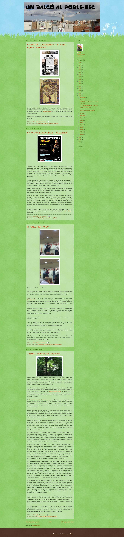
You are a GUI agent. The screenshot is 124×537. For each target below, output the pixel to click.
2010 (80, 137)
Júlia (80, 52)
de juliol (82, 120)
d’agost (82, 117)
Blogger (71, 533)
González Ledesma (32, 300)
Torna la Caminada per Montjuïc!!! (44, 353)
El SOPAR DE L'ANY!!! (39, 227)
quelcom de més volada (55, 391)
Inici (50, 522)
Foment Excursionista (52, 516)
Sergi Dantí (54, 217)
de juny (82, 122)
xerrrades (56, 123)
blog (69, 211)
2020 (80, 74)
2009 (80, 139)
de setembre (83, 115)
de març (82, 129)
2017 (80, 81)
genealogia (51, 123)
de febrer (82, 132)
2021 (80, 72)
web (65, 211)
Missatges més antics (67, 522)
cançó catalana (48, 217)
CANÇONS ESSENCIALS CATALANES (47, 132)
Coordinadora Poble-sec (43, 344)
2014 (80, 88)
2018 (80, 79)
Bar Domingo (41, 217)
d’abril (81, 127)
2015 (80, 86)
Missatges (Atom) (36, 525)
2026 (80, 62)
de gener (82, 134)
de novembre (83, 100)
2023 (80, 67)
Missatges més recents (32, 522)
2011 (80, 95)
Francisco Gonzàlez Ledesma (55, 344)
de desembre (83, 97)
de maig (82, 124)
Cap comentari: (42, 121)
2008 (80, 142)
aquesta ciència (47, 111)
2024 (80, 65)
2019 (80, 76)
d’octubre (82, 113)
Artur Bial (40, 123)
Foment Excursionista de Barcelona (38, 400)
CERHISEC (46, 123)
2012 (80, 93)
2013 (80, 91)
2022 (80, 69)
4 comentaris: (42, 514)
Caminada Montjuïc (42, 516)
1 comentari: (43, 342)
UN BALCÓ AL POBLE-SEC (60, 7)
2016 (80, 83)
